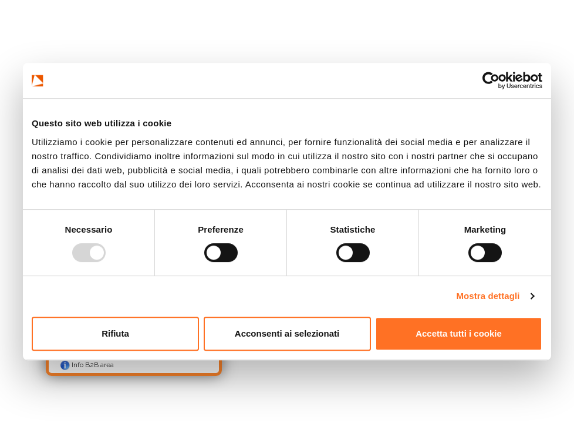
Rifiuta (115, 333)
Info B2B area (87, 365)
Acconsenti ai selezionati (287, 333)
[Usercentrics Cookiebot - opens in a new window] (491, 80)
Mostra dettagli (487, 296)
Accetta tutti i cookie (459, 333)
